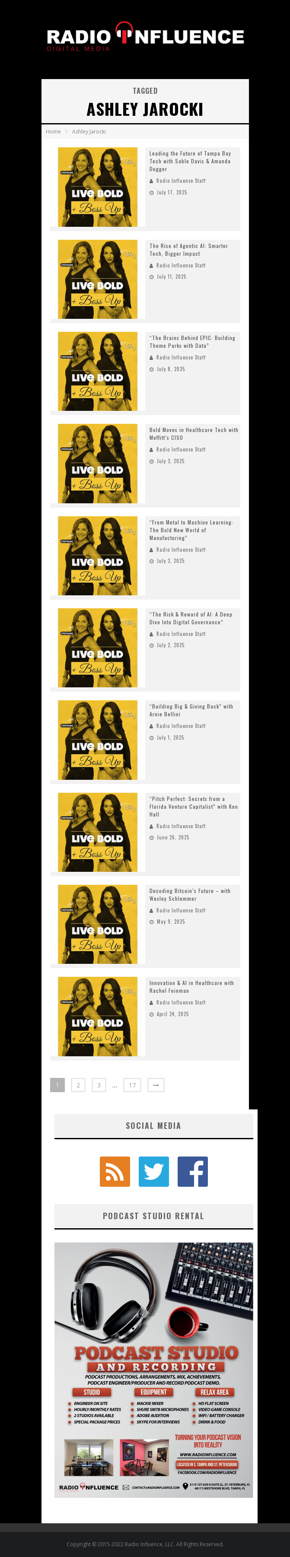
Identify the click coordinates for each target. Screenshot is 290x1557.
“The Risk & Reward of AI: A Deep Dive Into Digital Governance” (191, 618)
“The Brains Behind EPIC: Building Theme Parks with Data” (193, 341)
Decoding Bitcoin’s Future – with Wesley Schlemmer (190, 894)
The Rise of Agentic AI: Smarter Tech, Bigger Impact (189, 249)
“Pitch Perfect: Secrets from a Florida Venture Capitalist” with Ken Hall (194, 806)
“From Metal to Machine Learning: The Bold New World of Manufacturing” (191, 529)
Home (53, 131)
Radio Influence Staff (181, 180)
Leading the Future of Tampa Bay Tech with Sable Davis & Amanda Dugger (190, 160)
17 (132, 1085)
